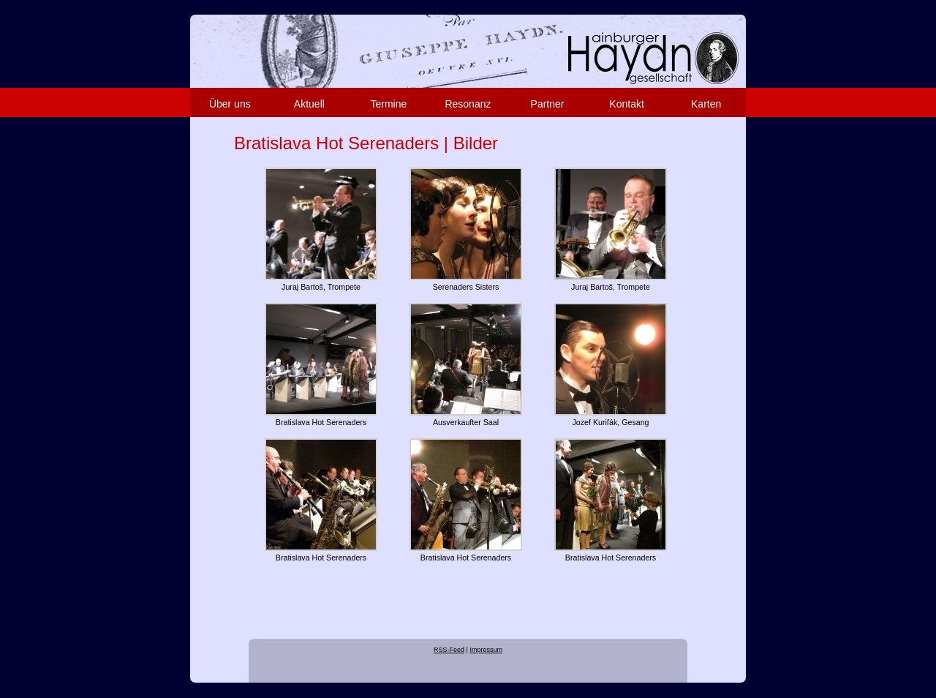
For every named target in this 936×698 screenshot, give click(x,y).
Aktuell (309, 104)
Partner (548, 104)
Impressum (485, 649)
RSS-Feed (449, 649)
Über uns (230, 104)
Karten (706, 104)
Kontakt (626, 104)
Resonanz (468, 104)
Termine (389, 104)
